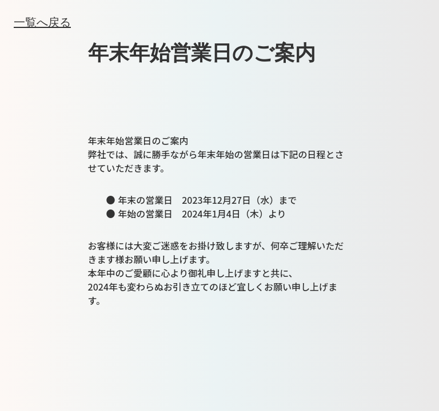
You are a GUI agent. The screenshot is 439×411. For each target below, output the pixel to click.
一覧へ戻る (42, 22)
